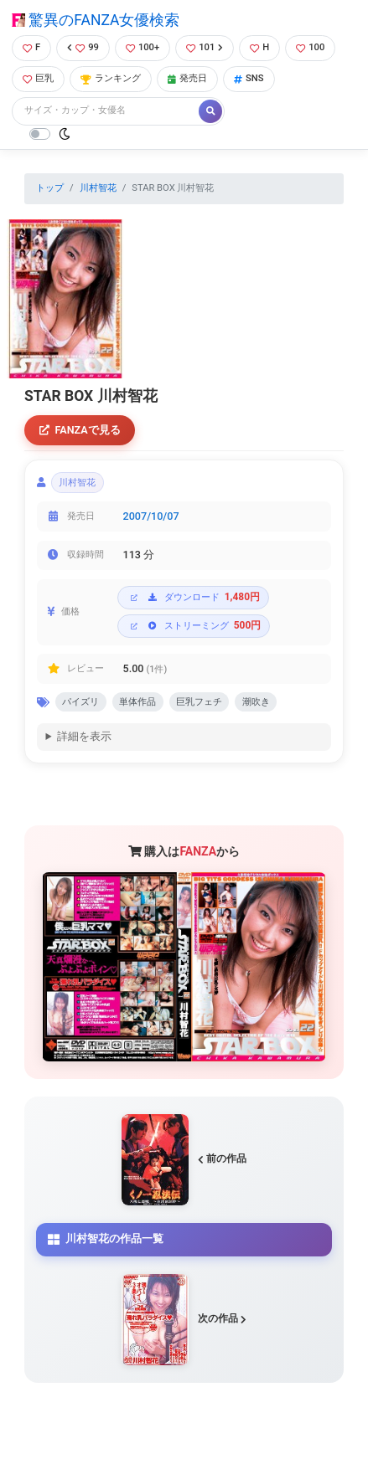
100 (310, 47)
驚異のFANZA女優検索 (95, 20)
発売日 (187, 78)
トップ (50, 187)
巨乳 (38, 78)
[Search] (106, 110)
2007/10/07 (151, 516)
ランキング (110, 78)
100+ (142, 47)
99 (83, 47)
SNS (249, 78)
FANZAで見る (80, 430)
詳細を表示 (84, 736)
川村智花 (98, 187)
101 (204, 47)
